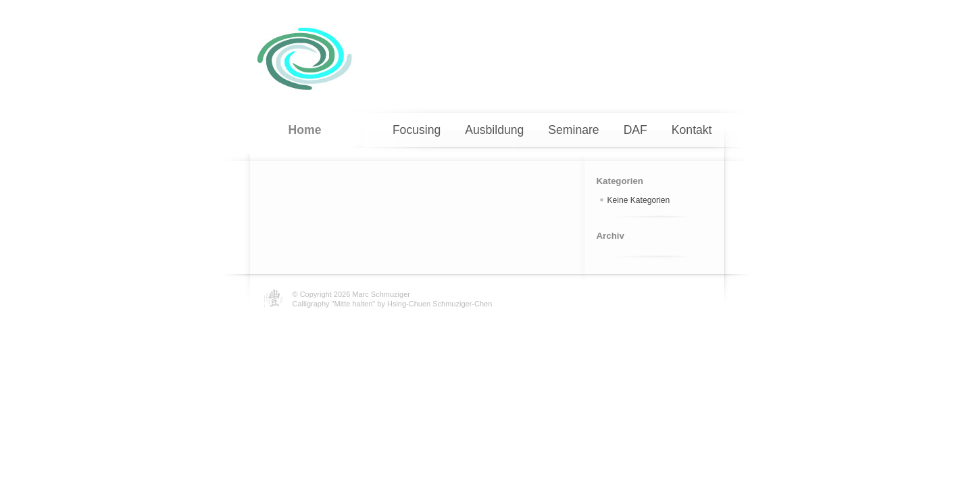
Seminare (573, 130)
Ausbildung (494, 130)
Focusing (417, 130)
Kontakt (692, 130)
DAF (635, 130)
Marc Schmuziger (381, 294)
